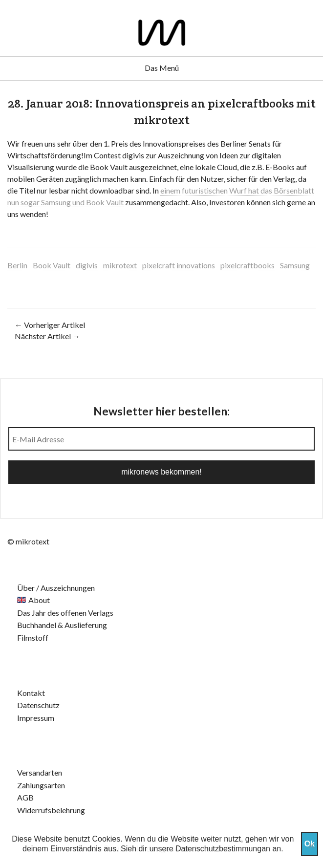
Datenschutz (38, 705)
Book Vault (51, 265)
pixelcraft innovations (178, 265)
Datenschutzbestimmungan (222, 848)
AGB (25, 797)
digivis (87, 265)
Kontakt (31, 692)
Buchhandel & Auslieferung (62, 624)
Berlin (17, 265)
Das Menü (162, 67)
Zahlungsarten (41, 785)
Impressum (35, 717)
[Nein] (311, 845)
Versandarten (39, 772)
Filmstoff (32, 637)
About (39, 600)
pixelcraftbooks (247, 265)
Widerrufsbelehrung (51, 810)
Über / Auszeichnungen (56, 587)
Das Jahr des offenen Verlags (65, 612)
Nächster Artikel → (47, 336)
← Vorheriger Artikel (50, 324)
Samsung (295, 265)
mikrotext (120, 265)
